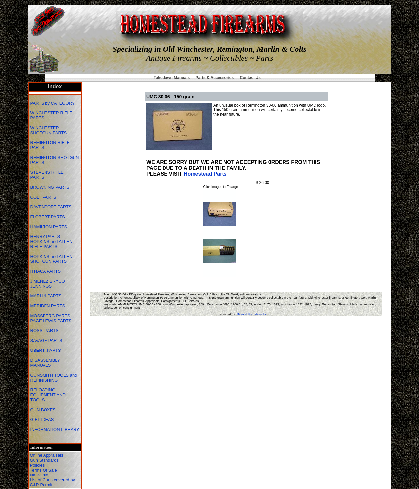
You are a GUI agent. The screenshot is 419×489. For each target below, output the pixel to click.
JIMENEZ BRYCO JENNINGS (47, 284)
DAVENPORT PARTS (51, 206)
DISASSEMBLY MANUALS (45, 363)
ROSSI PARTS (44, 330)
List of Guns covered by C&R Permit (52, 482)
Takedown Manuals (172, 78)
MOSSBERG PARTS (50, 315)
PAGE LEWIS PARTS (51, 320)
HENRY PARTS (45, 236)
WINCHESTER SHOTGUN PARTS (49, 130)
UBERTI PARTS (46, 350)
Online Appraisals (46, 455)
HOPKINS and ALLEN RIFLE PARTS (51, 244)
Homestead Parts (205, 174)
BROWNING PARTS (50, 187)
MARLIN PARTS (46, 295)
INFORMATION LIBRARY (54, 429)
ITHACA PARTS (46, 271)
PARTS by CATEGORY (53, 103)
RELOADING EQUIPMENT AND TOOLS (48, 394)
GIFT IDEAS (42, 419)
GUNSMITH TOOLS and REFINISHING (53, 377)
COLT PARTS (43, 197)
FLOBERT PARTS (47, 216)
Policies (37, 465)
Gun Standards (44, 460)
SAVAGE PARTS (47, 340)
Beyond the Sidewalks (251, 314)
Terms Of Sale (43, 470)
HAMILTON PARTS (48, 226)
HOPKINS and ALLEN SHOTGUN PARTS (51, 259)
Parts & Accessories (215, 78)
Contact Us (250, 78)
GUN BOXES (43, 409)
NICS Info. (40, 475)
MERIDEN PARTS (48, 305)
